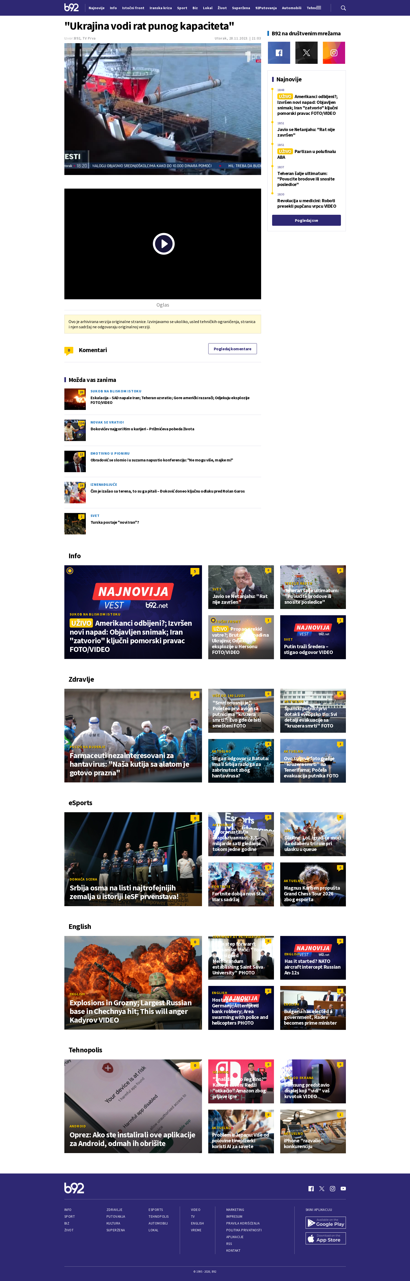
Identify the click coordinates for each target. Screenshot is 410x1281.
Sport (69, 1216)
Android (78, 1126)
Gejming (220, 1072)
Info (68, 1209)
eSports (156, 1209)
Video (196, 1209)
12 (81, 454)
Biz (67, 1223)
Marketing (235, 1209)
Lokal (154, 1230)
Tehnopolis (159, 1216)
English (77, 994)
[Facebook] (279, 53)
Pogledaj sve (306, 220)
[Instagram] (334, 53)
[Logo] (71, 7)
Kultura (113, 1223)
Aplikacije (235, 1237)
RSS (229, 1244)
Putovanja (115, 1216)
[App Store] (326, 1238)
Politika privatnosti (244, 1230)
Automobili (158, 1223)
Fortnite (221, 886)
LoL (287, 830)
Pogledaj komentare (232, 348)
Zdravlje (114, 1209)
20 (81, 392)
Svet (95, 515)
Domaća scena (83, 879)
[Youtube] (343, 1188)
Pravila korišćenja (243, 1223)
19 (81, 485)
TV (193, 1216)
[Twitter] (306, 53)
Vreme (196, 1230)
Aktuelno (294, 701)
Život (69, 1230)
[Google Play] (326, 1223)
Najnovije (97, 7)
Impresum (234, 1216)
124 (81, 423)
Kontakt (233, 1250)
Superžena (115, 1230)
